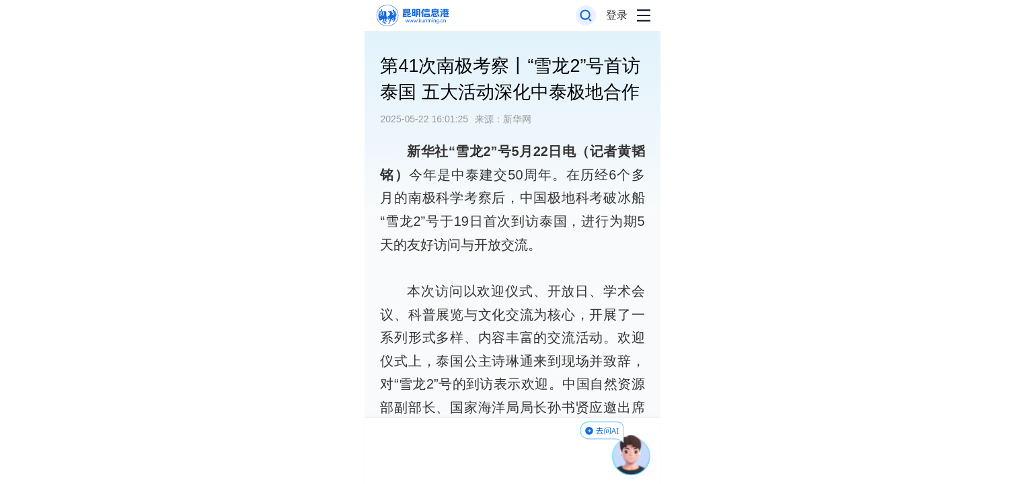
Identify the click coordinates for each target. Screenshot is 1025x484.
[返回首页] (412, 16)
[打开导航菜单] (643, 15)
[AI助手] (631, 455)
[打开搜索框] (586, 15)
